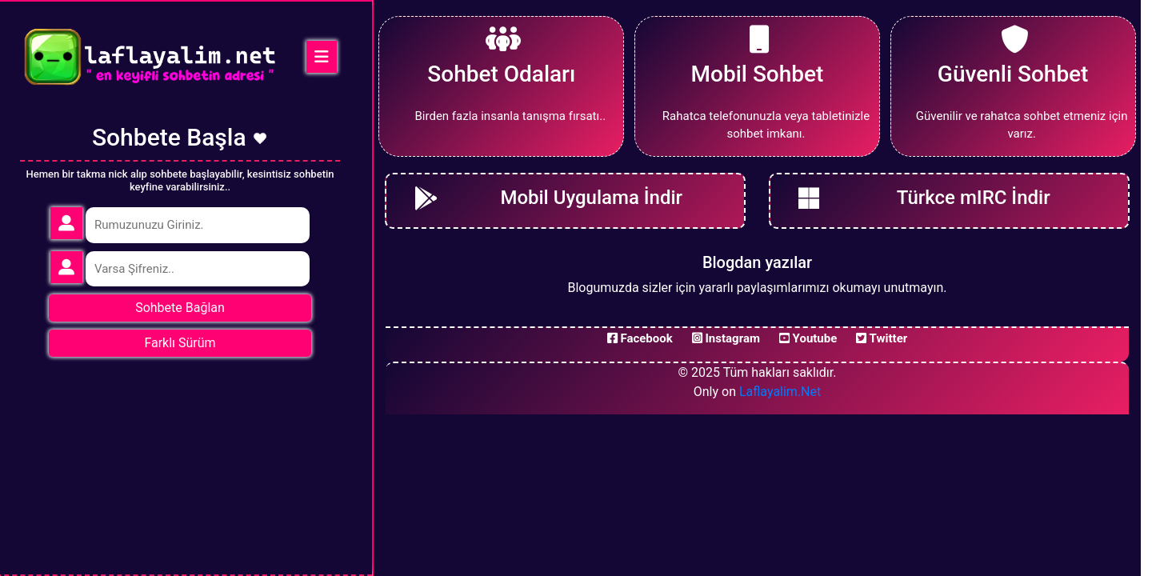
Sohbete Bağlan (180, 307)
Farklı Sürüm (179, 342)
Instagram (726, 338)
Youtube (808, 338)
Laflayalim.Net (780, 391)
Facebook (640, 338)
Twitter (881, 338)
